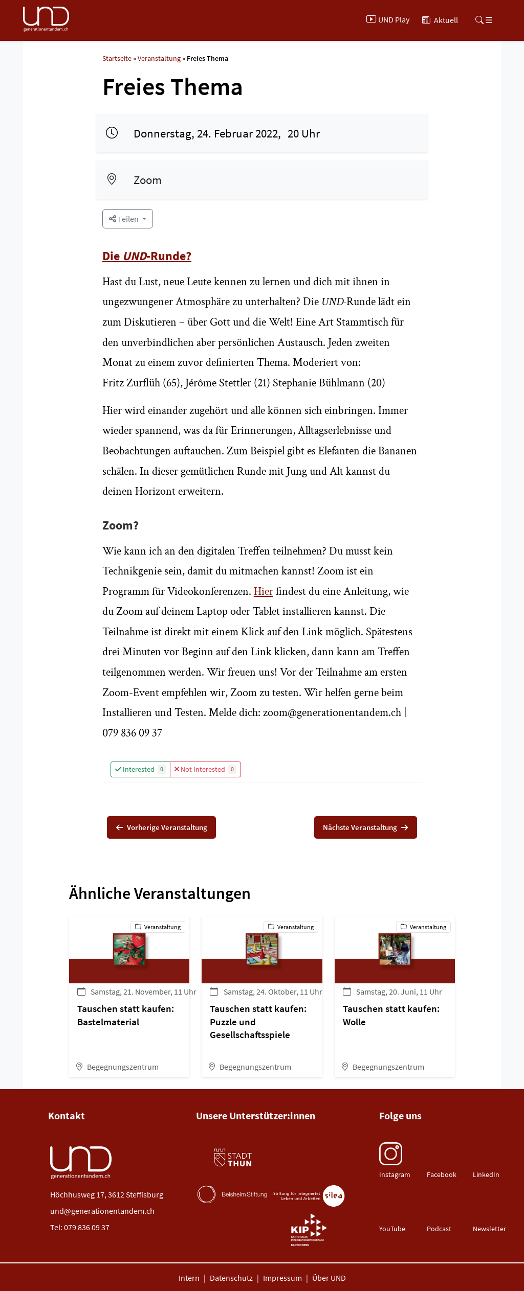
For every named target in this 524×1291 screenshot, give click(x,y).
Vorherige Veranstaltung (166, 828)
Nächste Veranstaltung (361, 828)
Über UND (329, 1280)
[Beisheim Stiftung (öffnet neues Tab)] (232, 1196)
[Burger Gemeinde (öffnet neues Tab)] (232, 1227)
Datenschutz (231, 1280)
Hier (263, 591)
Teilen (124, 219)
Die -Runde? (146, 256)
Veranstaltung (159, 58)
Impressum (282, 1280)
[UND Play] (388, 19)
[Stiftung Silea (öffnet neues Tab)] (309, 1198)
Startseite (117, 58)
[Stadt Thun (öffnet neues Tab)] (232, 1159)
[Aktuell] (440, 19)
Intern (189, 1280)
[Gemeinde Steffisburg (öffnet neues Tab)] (308, 1164)
